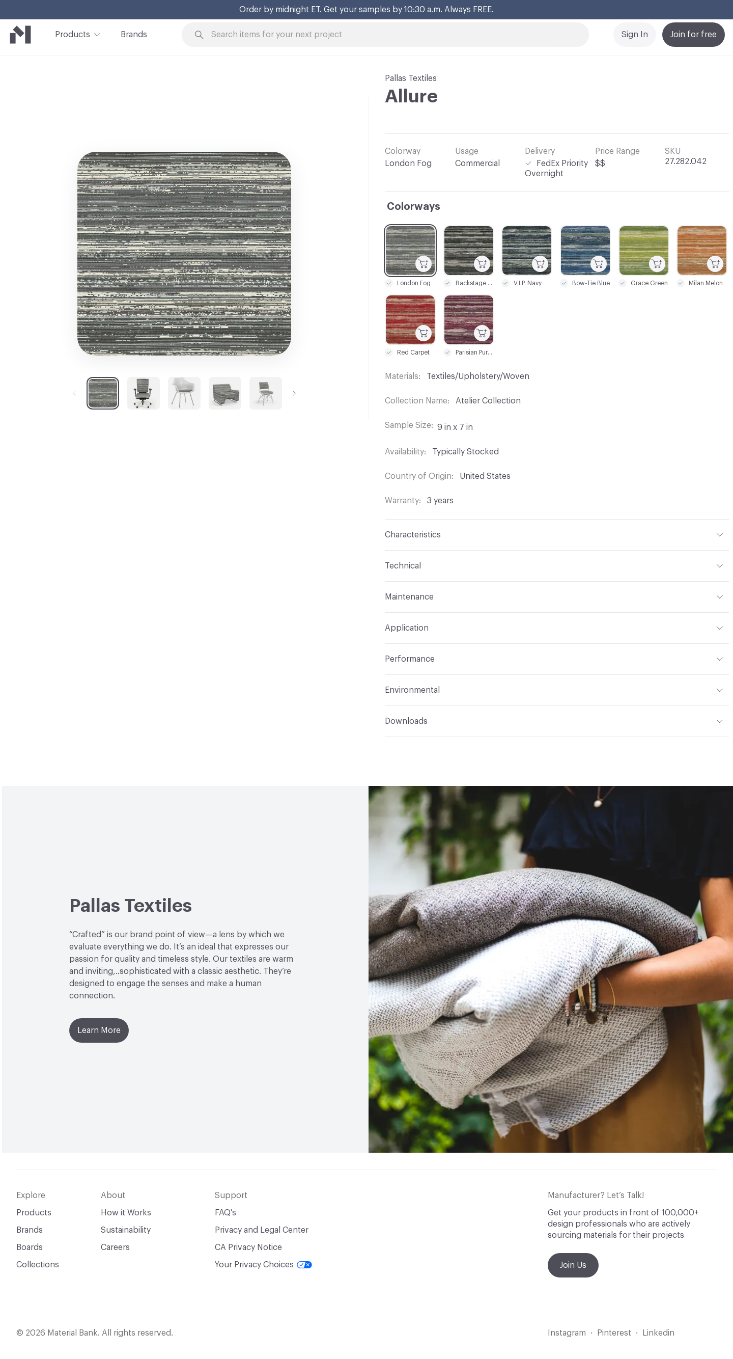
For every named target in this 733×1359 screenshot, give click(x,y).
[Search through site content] (391, 35)
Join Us (573, 1265)
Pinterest (614, 1333)
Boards (29, 1247)
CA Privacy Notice (248, 1247)
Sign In (635, 35)
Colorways (413, 207)
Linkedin (658, 1333)
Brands (134, 35)
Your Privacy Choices (263, 1264)
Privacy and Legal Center (261, 1230)
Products (72, 34)
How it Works (126, 1213)
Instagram (567, 1333)
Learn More (99, 1030)
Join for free (693, 35)
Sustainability (126, 1230)
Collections (37, 1265)
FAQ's (225, 1213)
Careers (115, 1247)
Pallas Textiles (411, 78)
